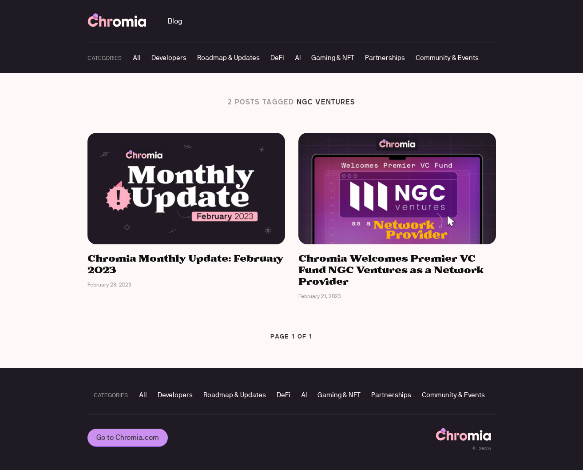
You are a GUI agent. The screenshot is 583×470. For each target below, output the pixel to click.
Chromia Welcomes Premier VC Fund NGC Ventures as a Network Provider (391, 270)
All (137, 57)
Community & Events (447, 57)
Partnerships (385, 57)
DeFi (277, 57)
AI (298, 57)
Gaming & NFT (332, 57)
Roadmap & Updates (228, 57)
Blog (175, 21)
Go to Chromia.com (127, 437)
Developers (168, 57)
